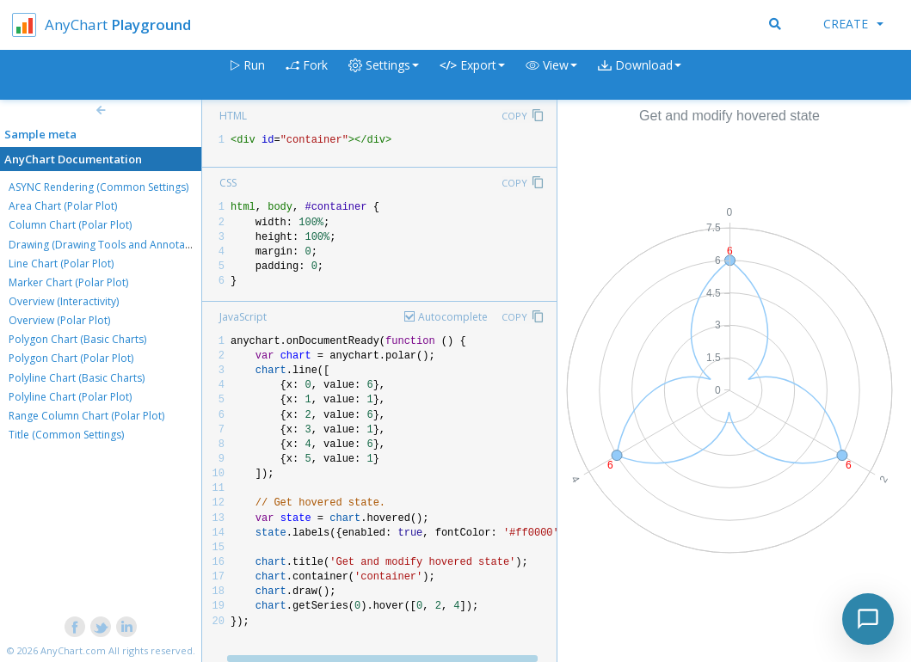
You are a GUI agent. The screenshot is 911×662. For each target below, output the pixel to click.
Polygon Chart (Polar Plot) (71, 358)
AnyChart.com (73, 650)
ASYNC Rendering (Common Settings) (98, 187)
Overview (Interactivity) (64, 301)
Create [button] (853, 23)
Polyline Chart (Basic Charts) (77, 378)
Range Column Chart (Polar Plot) (86, 415)
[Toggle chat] (868, 619)
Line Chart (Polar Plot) (61, 263)
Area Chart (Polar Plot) (63, 206)
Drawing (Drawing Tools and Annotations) (110, 244)
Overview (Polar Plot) (59, 320)
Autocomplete (453, 317)
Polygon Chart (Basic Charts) (77, 339)
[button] (551, 75)
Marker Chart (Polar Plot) (68, 282)
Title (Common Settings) (66, 434)
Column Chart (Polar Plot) (70, 225)
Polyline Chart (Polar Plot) (70, 396)
